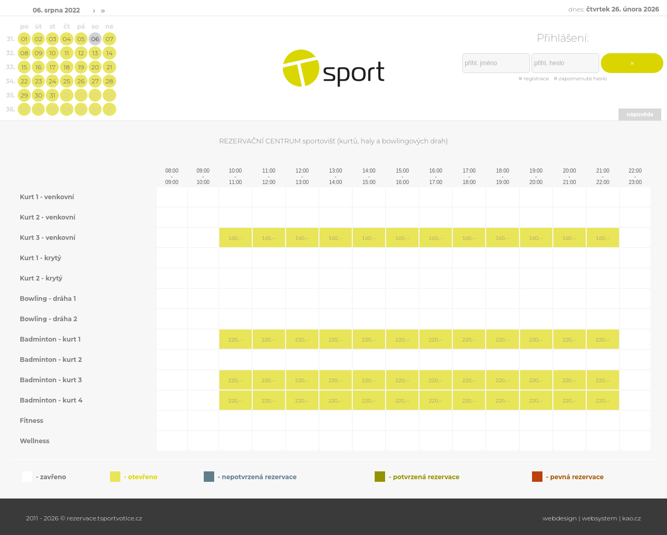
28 (109, 81)
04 (67, 39)
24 (52, 81)
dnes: (614, 9)
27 (95, 81)
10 (53, 53)
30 (39, 95)
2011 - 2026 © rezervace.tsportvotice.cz (84, 518)
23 (38, 81)
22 (24, 81)
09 (38, 53)
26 (80, 81)
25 (66, 81)
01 (24, 39)
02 (38, 39)
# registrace (533, 78)
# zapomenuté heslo (580, 78)
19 (81, 67)
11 (67, 53)
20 (95, 67)
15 (24, 67)
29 (24, 95)
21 (110, 67)
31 (52, 95)
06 (95, 39)
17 (52, 67)
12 (81, 53)
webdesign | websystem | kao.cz (591, 518)
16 (38, 67)
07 (110, 39)
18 (67, 67)
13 (95, 53)
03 (52, 39)
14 (109, 53)
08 (24, 53)
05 (81, 39)
